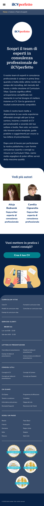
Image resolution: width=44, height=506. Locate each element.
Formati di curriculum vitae (31, 305)
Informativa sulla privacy (9, 402)
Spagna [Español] (25, 432)
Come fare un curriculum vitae (32, 308)
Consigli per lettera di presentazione (8, 377)
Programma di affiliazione (31, 394)
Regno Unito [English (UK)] (27, 428)
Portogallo (26, 424)
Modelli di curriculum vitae (10, 308)
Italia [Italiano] (3, 432)
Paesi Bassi (26, 421)
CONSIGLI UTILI (8, 367)
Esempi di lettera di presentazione (8, 355)
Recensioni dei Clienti (30, 406)
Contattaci (26, 398)
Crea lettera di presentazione (11, 350)
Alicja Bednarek (11, 206)
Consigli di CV (6, 372)
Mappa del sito (27, 402)
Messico (4, 436)
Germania (5, 428)
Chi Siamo (5, 394)
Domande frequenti (8, 406)
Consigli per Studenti (29, 376)
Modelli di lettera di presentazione (29, 351)
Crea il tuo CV (22, 255)
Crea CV (4, 305)
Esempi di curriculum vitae (10, 312)
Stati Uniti (26, 436)
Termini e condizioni (8, 398)
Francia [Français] (4, 424)
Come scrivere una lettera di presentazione (31, 357)
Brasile (4, 421)
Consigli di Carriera (29, 372)
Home (5, 12)
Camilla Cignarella (32, 206)
